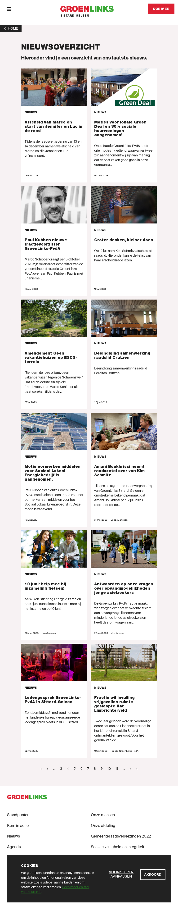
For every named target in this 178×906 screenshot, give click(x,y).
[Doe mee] (161, 9)
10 (110, 768)
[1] (11, 28)
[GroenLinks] (89, 9)
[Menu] (9, 9)
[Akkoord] (152, 874)
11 (118, 768)
